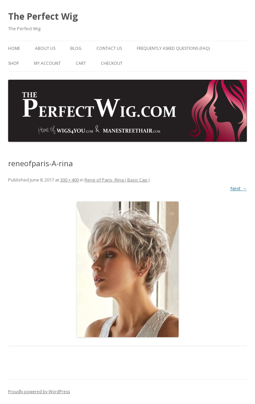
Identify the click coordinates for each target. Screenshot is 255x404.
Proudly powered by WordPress (39, 392)
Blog (75, 48)
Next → (238, 188)
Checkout (112, 63)
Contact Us (109, 48)
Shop (13, 63)
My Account (47, 63)
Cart (81, 63)
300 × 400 (69, 180)
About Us (45, 48)
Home (14, 48)
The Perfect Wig (43, 16)
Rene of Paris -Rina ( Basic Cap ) (117, 180)
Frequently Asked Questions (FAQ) (173, 48)
